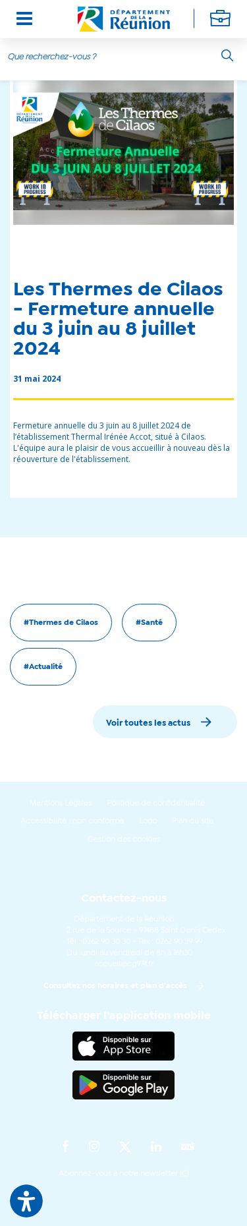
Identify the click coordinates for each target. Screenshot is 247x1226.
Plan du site (192, 821)
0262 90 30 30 (106, 942)
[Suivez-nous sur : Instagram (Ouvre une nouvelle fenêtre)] (94, 1147)
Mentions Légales (61, 803)
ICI (184, 1174)
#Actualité (43, 667)
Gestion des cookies (124, 839)
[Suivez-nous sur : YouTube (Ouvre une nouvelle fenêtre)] (188, 1147)
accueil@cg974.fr (123, 964)
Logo (148, 821)
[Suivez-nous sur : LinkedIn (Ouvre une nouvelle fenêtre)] (156, 1147)
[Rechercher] (227, 55)
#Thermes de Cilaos (61, 623)
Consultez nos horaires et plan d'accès (115, 986)
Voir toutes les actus (148, 723)
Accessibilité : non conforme (72, 821)
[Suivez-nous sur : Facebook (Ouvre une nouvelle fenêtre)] (65, 1147)
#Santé (149, 623)
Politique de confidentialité (156, 803)
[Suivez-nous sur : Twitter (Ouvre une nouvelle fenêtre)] (125, 1147)
